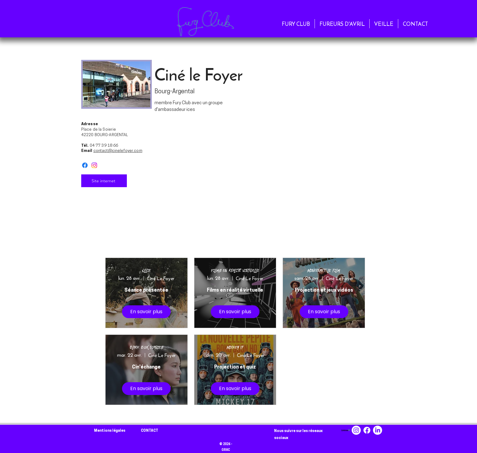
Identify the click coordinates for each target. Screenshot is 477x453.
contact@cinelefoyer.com (117, 151)
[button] (296, 23)
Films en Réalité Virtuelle (235, 270)
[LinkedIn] (377, 430)
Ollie (146, 270)
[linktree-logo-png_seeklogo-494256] (345, 430)
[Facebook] (85, 165)
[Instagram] (94, 165)
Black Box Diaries (146, 347)
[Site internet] (104, 180)
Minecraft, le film (324, 270)
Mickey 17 (235, 347)
